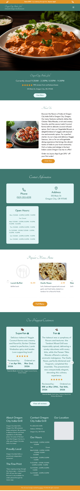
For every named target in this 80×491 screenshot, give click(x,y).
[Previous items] (8, 281)
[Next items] (72, 281)
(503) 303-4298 (24, 198)
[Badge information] (28, 334)
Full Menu (40, 304)
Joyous (41, 488)
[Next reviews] (72, 363)
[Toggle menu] (73, 7)
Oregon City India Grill (13, 6)
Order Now (48, 161)
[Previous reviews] (8, 363)
